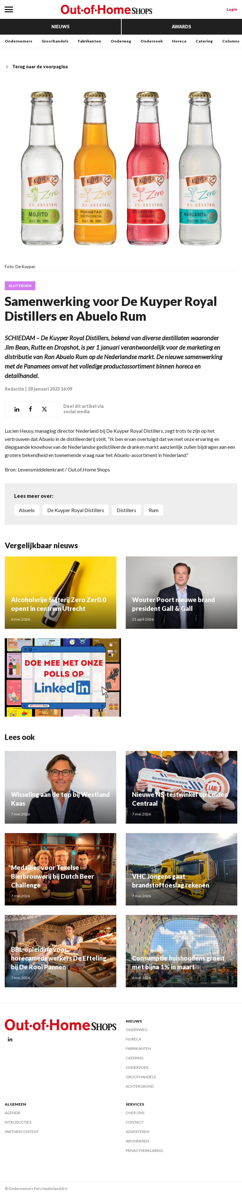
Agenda (12, 1112)
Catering (204, 41)
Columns (230, 41)
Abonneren (137, 1141)
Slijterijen (20, 286)
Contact (134, 1122)
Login (232, 9)
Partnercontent (22, 1131)
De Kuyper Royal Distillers (75, 510)
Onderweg (121, 41)
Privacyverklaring (144, 1150)
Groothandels (55, 41)
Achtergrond (140, 1086)
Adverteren (137, 1131)
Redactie (14, 389)
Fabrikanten (89, 41)
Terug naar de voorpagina (36, 66)
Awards (181, 26)
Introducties (18, 1122)
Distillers (126, 510)
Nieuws (60, 26)
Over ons (135, 1112)
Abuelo (27, 510)
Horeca (179, 41)
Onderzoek (152, 41)
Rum (153, 510)
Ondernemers (18, 41)
